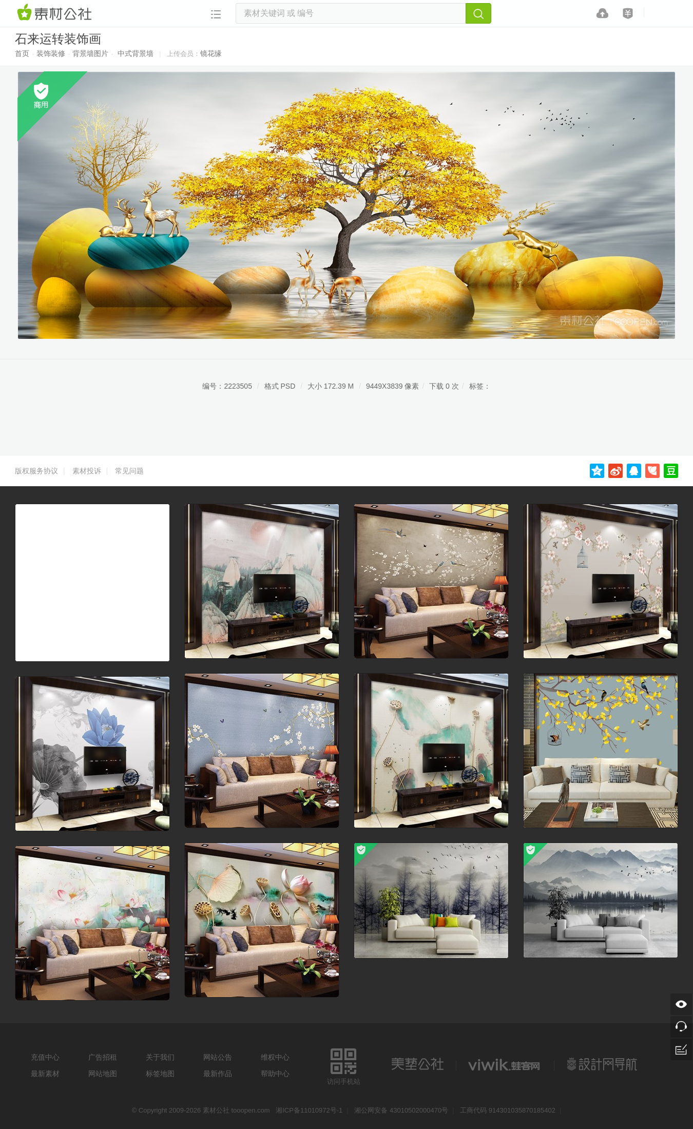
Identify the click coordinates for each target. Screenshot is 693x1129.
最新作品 (217, 1073)
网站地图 (102, 1073)
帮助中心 (275, 1073)
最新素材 (45, 1073)
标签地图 (160, 1073)
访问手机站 (343, 1065)
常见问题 (129, 471)
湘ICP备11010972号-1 (309, 1110)
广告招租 (102, 1057)
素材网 (56, 13)
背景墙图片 (90, 53)
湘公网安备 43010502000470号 (401, 1110)
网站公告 (217, 1057)
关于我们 (160, 1057)
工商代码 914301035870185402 (507, 1110)
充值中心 (45, 1057)
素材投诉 (86, 471)
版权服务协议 (36, 471)
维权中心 (275, 1057)
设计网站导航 (603, 1064)
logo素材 (505, 1064)
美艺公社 (417, 1064)
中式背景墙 (135, 53)
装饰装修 (50, 53)
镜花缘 (211, 53)
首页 (22, 53)
